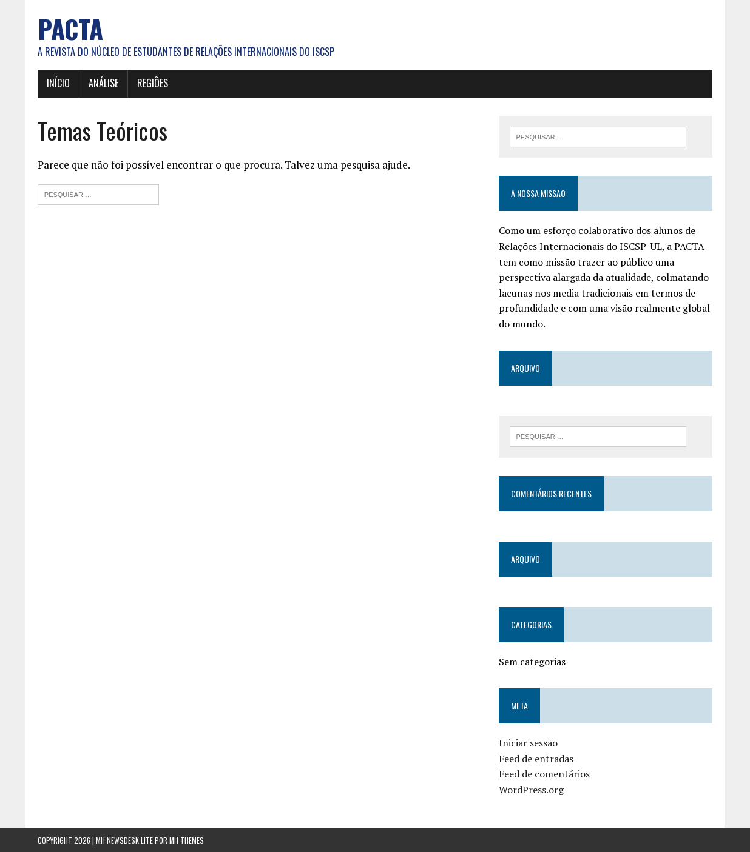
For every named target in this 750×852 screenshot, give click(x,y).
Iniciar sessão (528, 743)
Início (58, 83)
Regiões (152, 83)
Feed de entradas (536, 758)
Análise (103, 83)
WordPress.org (531, 789)
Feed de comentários (544, 773)
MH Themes (186, 840)
